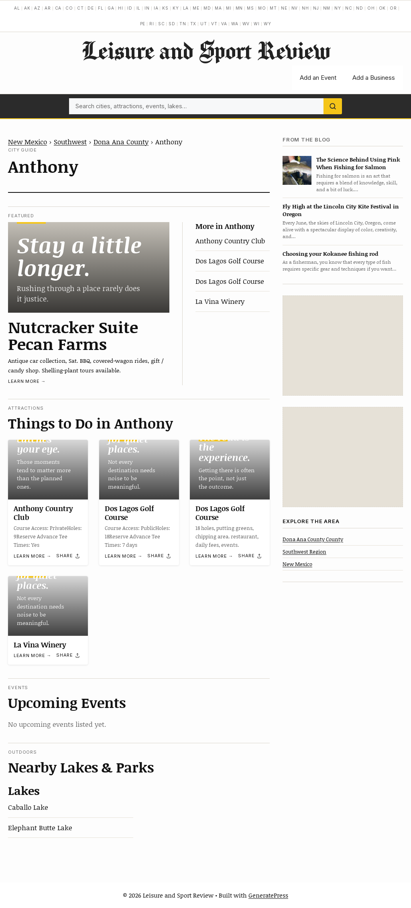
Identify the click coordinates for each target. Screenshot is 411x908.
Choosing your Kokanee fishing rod (330, 253)
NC (348, 8)
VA (224, 23)
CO (69, 8)
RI (151, 23)
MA (218, 8)
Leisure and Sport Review (205, 50)
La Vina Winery (219, 301)
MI (229, 8)
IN (147, 8)
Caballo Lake (28, 807)
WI (257, 23)
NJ (316, 8)
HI (120, 8)
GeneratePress (268, 895)
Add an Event (318, 77)
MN (239, 8)
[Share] (68, 555)
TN (182, 23)
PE (143, 23)
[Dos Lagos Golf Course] (139, 470)
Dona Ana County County (313, 539)
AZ (37, 8)
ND (359, 8)
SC (161, 23)
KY (176, 8)
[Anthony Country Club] (48, 470)
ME (196, 8)
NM (327, 8)
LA (186, 8)
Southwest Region (304, 551)
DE (90, 8)
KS (165, 8)
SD (172, 23)
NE (284, 8)
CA (58, 8)
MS (250, 8)
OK (382, 8)
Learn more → (27, 381)
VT (214, 23)
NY (337, 8)
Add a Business (373, 77)
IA (156, 8)
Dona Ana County (121, 141)
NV (294, 8)
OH (371, 8)
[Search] (333, 106)
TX (193, 23)
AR (48, 8)
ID (129, 8)
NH (305, 8)
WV (246, 23)
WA (234, 23)
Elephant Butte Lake (40, 827)
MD (207, 8)
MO (262, 8)
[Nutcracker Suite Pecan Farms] (88, 267)
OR (393, 8)
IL (138, 8)
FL (101, 8)
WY (267, 23)
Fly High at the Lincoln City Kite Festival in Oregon (341, 210)
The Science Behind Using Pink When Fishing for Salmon (358, 163)
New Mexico (27, 141)
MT (273, 8)
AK (27, 8)
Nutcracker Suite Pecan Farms (73, 335)
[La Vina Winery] (48, 606)
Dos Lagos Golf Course (229, 260)
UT (203, 23)
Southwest (70, 141)
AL (17, 8)
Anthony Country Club (230, 240)
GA (111, 8)
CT (80, 8)
